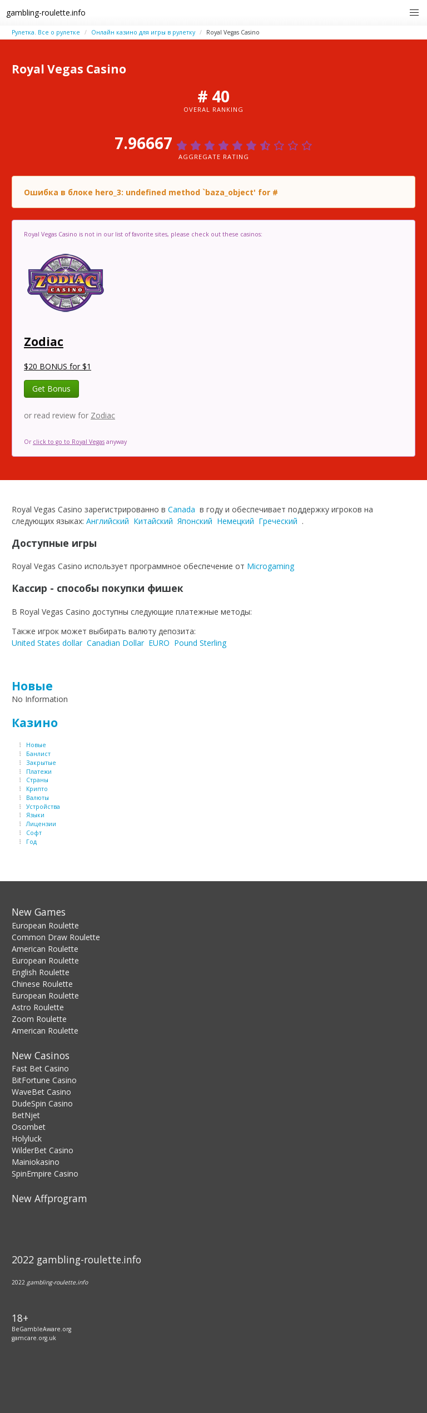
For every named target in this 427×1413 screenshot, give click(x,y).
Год (31, 842)
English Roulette (40, 972)
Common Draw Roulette (56, 937)
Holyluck (27, 1138)
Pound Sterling (200, 643)
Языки (35, 815)
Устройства (43, 807)
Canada (181, 509)
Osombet (29, 1126)
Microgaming (270, 566)
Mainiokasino (35, 1162)
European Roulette (45, 925)
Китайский (153, 521)
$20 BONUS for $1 (57, 366)
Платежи (39, 771)
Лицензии (41, 824)
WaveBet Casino (41, 1091)
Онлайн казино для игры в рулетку (143, 32)
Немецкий (235, 521)
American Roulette (45, 948)
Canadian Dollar (115, 643)
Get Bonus (51, 388)
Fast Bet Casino (40, 1068)
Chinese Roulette (42, 984)
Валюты (37, 798)
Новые (32, 686)
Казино (35, 722)
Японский (194, 521)
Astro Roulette (38, 1007)
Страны (37, 780)
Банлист (38, 754)
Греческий (278, 521)
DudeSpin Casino (42, 1103)
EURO (159, 643)
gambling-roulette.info (46, 12)
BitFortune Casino (44, 1080)
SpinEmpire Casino (45, 1173)
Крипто (37, 789)
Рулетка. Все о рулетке (46, 32)
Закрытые (41, 763)
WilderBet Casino (42, 1150)
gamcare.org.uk (34, 1338)
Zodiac (43, 341)
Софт (34, 833)
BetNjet (26, 1115)
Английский (107, 521)
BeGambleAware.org (41, 1329)
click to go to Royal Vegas (69, 442)
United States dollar (47, 643)
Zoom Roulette (39, 1019)
